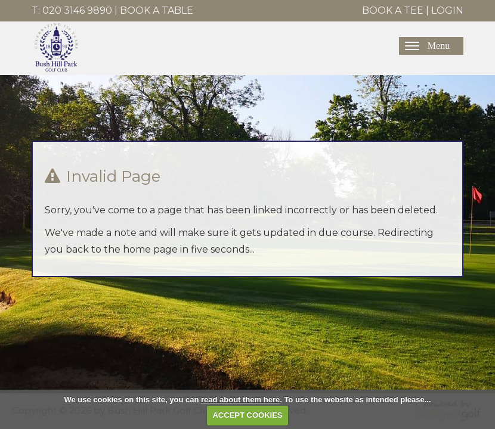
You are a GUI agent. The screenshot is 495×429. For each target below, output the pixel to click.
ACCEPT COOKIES (247, 415)
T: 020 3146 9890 (72, 10)
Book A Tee (392, 10)
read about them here (240, 399)
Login (447, 10)
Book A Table (156, 10)
